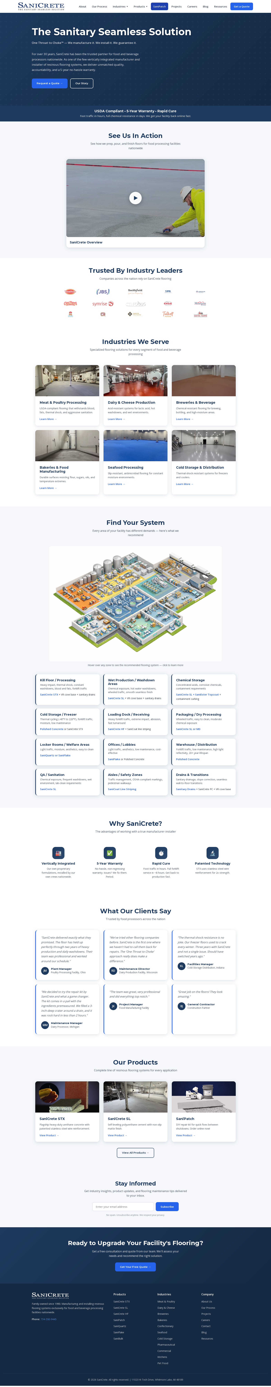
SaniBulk (118, 1339)
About (82, 6)
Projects (176, 6)
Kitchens (162, 1358)
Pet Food (162, 1364)
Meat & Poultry (166, 1302)
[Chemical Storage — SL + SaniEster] (92, 601)
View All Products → (135, 1154)
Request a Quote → (50, 83)
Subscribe (167, 1207)
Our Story (81, 83)
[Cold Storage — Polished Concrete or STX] (161, 563)
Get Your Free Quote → (135, 1268)
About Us (206, 1302)
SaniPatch (159, 6)
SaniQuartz (120, 1327)
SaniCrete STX (122, 1302)
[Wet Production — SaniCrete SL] (119, 583)
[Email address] (123, 1207)
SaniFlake (119, 1333)
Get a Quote (242, 6)
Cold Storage (164, 1339)
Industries (120, 6)
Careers (192, 6)
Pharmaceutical (166, 1345)
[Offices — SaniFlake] (158, 623)
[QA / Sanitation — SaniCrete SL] (80, 623)
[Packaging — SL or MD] (163, 590)
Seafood (162, 1333)
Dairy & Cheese (166, 1308)
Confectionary (165, 1327)
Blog (205, 6)
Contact (206, 1327)
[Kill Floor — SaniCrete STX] (83, 575)
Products (141, 6)
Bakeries (162, 1321)
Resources (220, 6)
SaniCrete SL (121, 1308)
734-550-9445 (48, 1320)
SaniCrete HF (121, 1315)
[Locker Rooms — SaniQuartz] (116, 626)
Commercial (164, 1352)
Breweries (163, 1315)
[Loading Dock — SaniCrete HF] (204, 565)
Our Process (99, 6)
